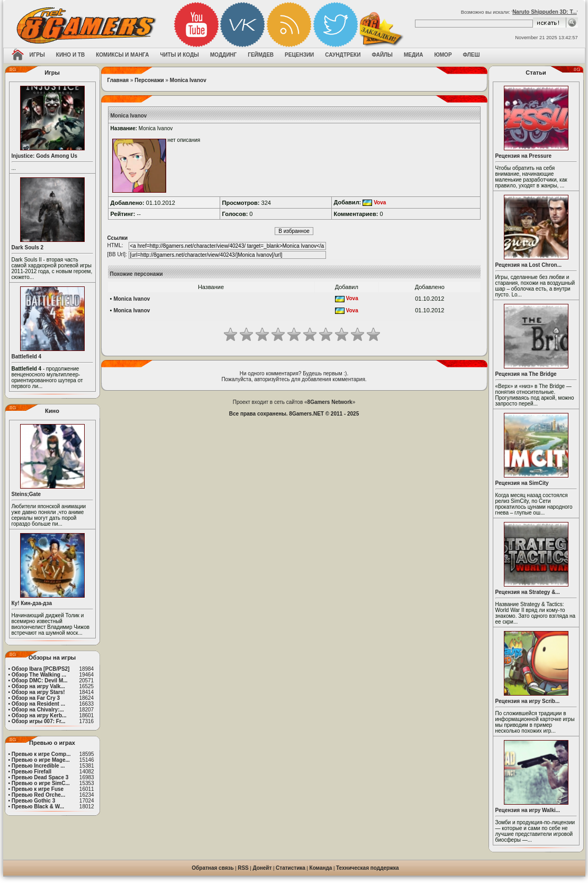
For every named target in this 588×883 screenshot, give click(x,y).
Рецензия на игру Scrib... (527, 701)
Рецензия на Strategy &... (527, 592)
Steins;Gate (26, 494)
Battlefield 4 (27, 356)
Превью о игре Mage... (41, 760)
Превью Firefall (31, 771)
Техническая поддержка (367, 868)
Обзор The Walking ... (39, 675)
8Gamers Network (329, 402)
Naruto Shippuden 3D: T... (544, 12)
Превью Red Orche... (38, 795)
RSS (243, 868)
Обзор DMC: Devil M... (40, 680)
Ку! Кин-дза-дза (32, 603)
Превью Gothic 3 (33, 801)
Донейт (262, 868)
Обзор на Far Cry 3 (36, 698)
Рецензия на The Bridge (526, 374)
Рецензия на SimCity (522, 483)
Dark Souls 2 (28, 247)
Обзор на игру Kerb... (39, 715)
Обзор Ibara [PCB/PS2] (41, 669)
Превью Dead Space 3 (40, 777)
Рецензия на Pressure (523, 156)
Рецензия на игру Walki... (527, 810)
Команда (321, 868)
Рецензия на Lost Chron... (528, 265)
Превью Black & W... (38, 806)
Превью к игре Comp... (41, 754)
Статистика (290, 868)
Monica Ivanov (188, 80)
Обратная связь (212, 868)
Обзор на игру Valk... (38, 686)
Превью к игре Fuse (38, 789)
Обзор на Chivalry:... (38, 710)
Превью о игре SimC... (41, 783)
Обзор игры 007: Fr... (39, 721)
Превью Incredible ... (38, 766)
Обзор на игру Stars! (38, 692)
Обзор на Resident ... (38, 704)
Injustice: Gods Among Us (45, 156)
